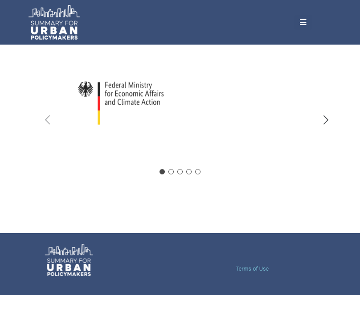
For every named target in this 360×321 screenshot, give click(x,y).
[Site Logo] (64, 22)
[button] (287, 22)
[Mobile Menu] (266, 22)
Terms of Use (252, 268)
